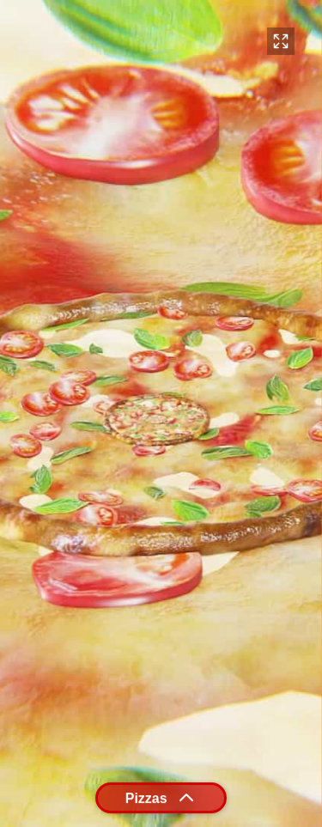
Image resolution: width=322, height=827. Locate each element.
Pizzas (161, 798)
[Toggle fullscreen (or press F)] (281, 41)
